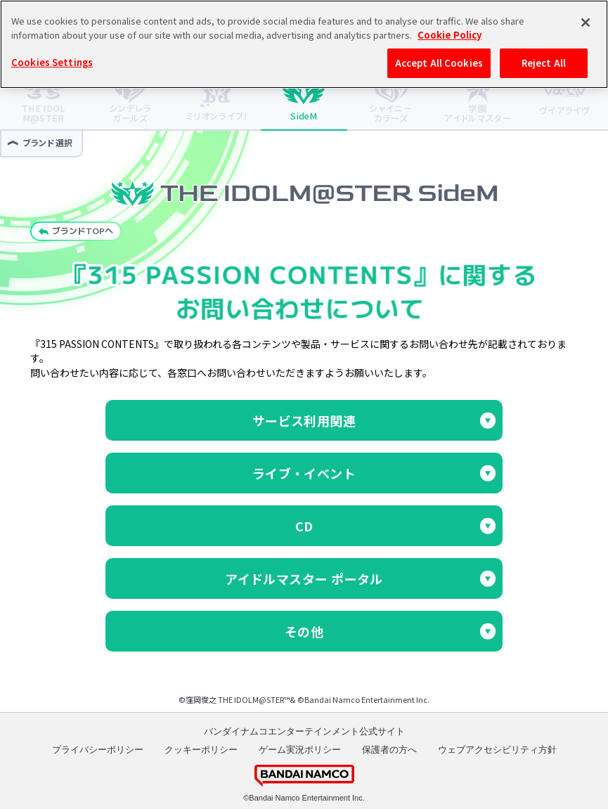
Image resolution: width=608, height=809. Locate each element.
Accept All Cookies (439, 62)
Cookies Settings (52, 61)
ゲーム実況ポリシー (300, 749)
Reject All (544, 62)
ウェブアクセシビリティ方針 (497, 749)
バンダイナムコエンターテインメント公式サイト (304, 731)
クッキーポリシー (201, 749)
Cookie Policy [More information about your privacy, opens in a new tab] (449, 33)
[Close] (585, 21)
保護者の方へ (389, 749)
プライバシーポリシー (97, 749)
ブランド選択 (40, 142)
